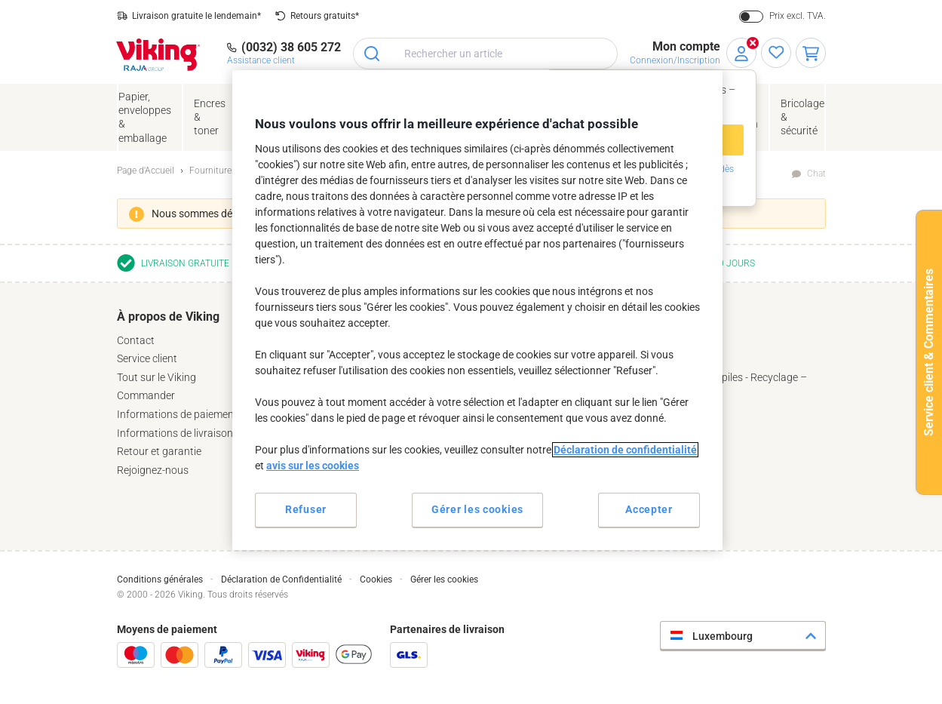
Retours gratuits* (324, 16)
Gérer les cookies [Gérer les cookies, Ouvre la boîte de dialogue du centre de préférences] (477, 509)
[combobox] (485, 53)
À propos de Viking (168, 316)
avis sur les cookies (312, 466)
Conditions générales (160, 579)
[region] (477, 309)
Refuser (306, 509)
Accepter (649, 509)
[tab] (230, 393)
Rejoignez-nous (153, 470)
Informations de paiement (177, 414)
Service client (147, 358)
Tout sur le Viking (156, 377)
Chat (816, 173)
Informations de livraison (175, 433)
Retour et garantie (159, 451)
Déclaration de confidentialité (625, 450)
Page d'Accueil (145, 170)
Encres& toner (210, 117)
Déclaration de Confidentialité (281, 579)
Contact (136, 340)
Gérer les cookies (444, 579)
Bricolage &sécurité (802, 117)
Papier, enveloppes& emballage (144, 117)
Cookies (376, 579)
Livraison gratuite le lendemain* (196, 16)
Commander (146, 395)
